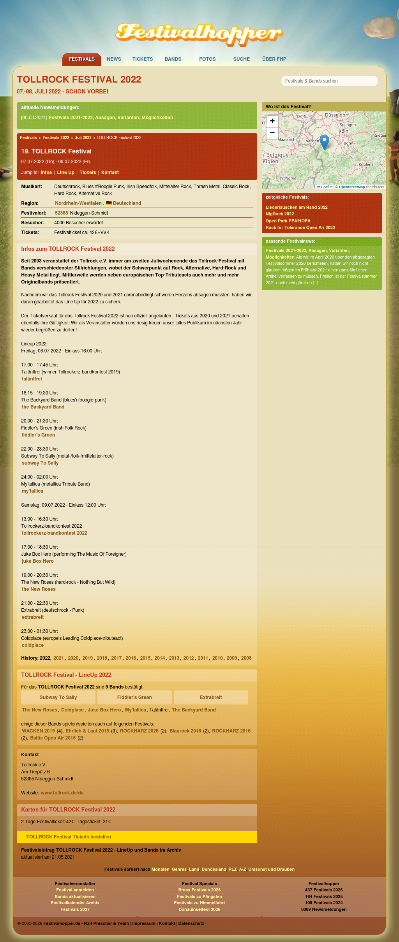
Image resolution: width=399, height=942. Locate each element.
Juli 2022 (83, 138)
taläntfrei (32, 379)
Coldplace (72, 710)
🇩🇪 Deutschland (123, 203)
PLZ (233, 869)
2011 (203, 658)
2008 (246, 658)
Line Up (66, 172)
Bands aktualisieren (75, 896)
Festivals (82, 59)
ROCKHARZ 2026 (139, 731)
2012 (189, 658)
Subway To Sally (58, 697)
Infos (46, 172)
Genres (179, 869)
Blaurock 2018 (185, 731)
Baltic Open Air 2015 (53, 738)
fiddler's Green (38, 435)
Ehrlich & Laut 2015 (87, 731)
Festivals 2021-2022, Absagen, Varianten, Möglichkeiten (111, 117)
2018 (102, 658)
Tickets (142, 59)
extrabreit (33, 617)
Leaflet (325, 187)
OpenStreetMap (352, 187)
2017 (116, 658)
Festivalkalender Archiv (75, 903)
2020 (73, 658)
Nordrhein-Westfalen (78, 203)
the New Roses (39, 589)
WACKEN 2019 (38, 731)
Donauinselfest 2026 (199, 909)
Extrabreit (211, 697)
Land (194, 869)
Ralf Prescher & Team (106, 923)
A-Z (242, 869)
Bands (173, 59)
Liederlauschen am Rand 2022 (297, 207)
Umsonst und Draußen (271, 869)
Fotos (207, 59)
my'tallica (32, 491)
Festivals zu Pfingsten (199, 896)
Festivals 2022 (55, 138)
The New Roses (39, 710)
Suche (241, 59)
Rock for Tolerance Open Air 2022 (300, 227)
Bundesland (213, 869)
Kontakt (110, 172)
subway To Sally (40, 463)
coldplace (33, 645)
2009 (232, 658)
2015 (145, 658)
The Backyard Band (194, 710)
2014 (160, 658)
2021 (58, 658)
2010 (217, 658)
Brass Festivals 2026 (199, 890)
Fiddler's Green (134, 697)
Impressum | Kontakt (153, 923)
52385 (61, 213)
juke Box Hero (38, 561)
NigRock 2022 (280, 214)
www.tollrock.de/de (62, 793)
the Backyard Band (43, 407)
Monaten (160, 869)
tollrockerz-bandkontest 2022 (54, 533)
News (114, 59)
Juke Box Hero (104, 710)
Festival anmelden (75, 890)
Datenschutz (191, 923)
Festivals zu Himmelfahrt (199, 903)
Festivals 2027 (75, 909)
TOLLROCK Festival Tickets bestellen (68, 837)
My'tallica (135, 710)
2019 (87, 658)
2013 (174, 658)
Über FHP (274, 59)
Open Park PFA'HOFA (288, 221)
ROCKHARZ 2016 (231, 731)
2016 (131, 658)
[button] (324, 142)
